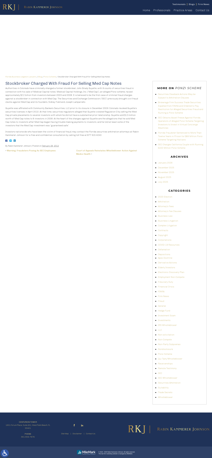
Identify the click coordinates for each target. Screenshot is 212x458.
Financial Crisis (166, 286)
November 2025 (166, 172)
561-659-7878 (28, 437)
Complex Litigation (167, 225)
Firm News (163, 296)
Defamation (164, 249)
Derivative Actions (167, 262)
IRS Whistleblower (167, 325)
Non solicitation (166, 334)
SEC (160, 373)
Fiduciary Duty (165, 282)
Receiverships (165, 363)
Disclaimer (77, 433)
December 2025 (166, 167)
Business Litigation (168, 220)
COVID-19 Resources (169, 245)
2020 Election (165, 196)
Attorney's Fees (166, 206)
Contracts (163, 230)
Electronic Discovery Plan (171, 272)
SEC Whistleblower (167, 378)
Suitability (163, 387)
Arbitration (163, 201)
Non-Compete (165, 339)
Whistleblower (165, 397)
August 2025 (164, 177)
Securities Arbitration (169, 382)
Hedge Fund (164, 310)
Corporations (164, 240)
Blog (40, 77)
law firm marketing (106, 453)
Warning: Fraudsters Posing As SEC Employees (31, 150)
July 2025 (163, 182)
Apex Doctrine (165, 258)
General (162, 306)
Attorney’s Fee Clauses (169, 211)
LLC (160, 330)
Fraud (161, 301)
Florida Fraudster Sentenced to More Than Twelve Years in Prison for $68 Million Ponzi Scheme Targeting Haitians (180, 136)
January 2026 (165, 162)
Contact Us (202, 10)
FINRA (161, 291)
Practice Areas (183, 10)
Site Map (65, 433)
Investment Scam (166, 315)
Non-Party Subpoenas (169, 344)
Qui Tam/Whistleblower (170, 358)
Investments (164, 320)
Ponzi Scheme (50, 77)
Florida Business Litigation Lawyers (20, 77)
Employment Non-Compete (171, 277)
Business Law (165, 216)
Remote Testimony (167, 368)
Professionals (161, 10)
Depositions (164, 254)
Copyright (163, 235)
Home (146, 10)
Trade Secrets (165, 392)
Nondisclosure (165, 349)
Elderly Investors (166, 267)
